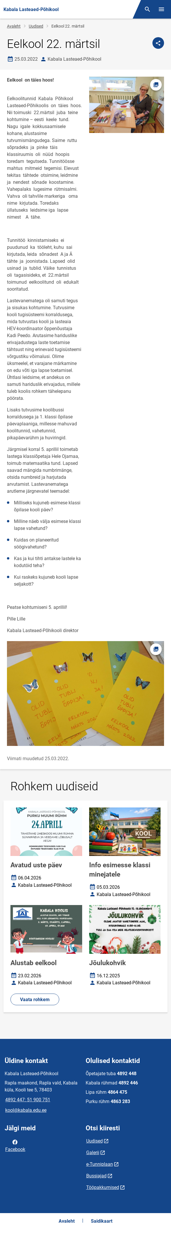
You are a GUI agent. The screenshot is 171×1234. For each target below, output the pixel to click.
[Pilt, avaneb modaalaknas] (85, 693)
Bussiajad (96, 1176)
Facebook (15, 1145)
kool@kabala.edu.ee (25, 1110)
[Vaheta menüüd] (161, 9)
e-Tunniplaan (99, 1164)
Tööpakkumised (102, 1187)
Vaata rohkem (35, 999)
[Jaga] (158, 43)
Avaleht (14, 26)
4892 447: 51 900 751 (27, 1099)
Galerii (92, 1152)
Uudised (36, 26)
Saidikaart (101, 1221)
